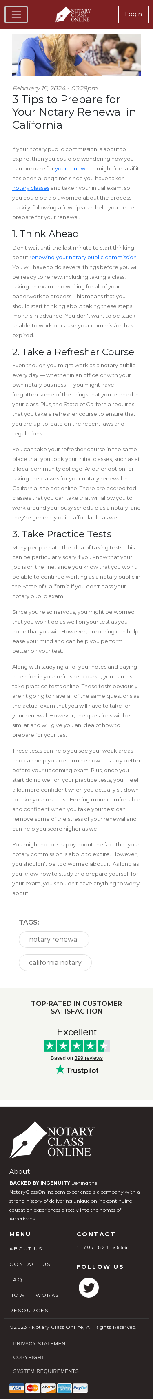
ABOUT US (25, 1249)
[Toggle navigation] (16, 14)
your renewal (72, 168)
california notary (55, 962)
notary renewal (54, 939)
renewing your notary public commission (83, 257)
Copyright (29, 1357)
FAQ (16, 1279)
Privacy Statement (41, 1344)
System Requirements (46, 1371)
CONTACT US (30, 1264)
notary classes (30, 188)
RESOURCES (29, 1310)
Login (133, 14)
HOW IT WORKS (34, 1295)
